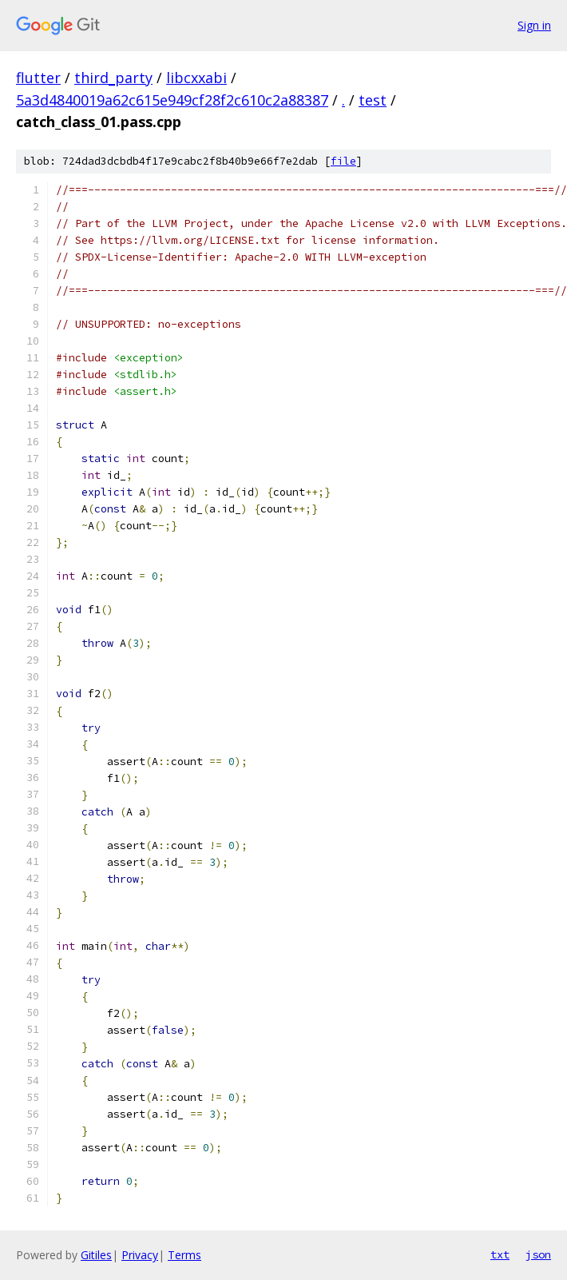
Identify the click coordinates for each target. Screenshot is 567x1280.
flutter (38, 77)
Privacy (139, 1254)
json (538, 1254)
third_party (113, 77)
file (343, 161)
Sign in (534, 25)
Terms (184, 1254)
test (373, 100)
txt (500, 1254)
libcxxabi (196, 77)
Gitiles (96, 1254)
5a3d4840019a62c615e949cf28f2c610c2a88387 (172, 100)
